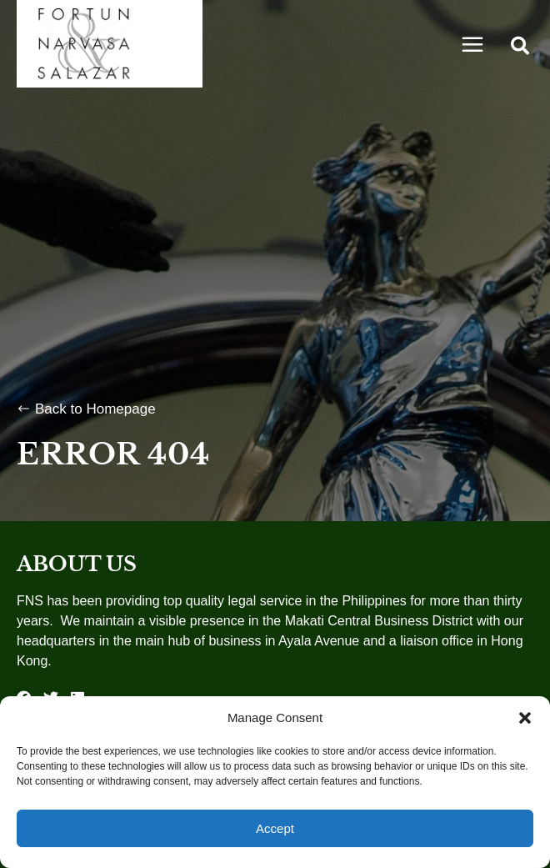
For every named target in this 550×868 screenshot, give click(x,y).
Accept (275, 828)
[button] (525, 718)
